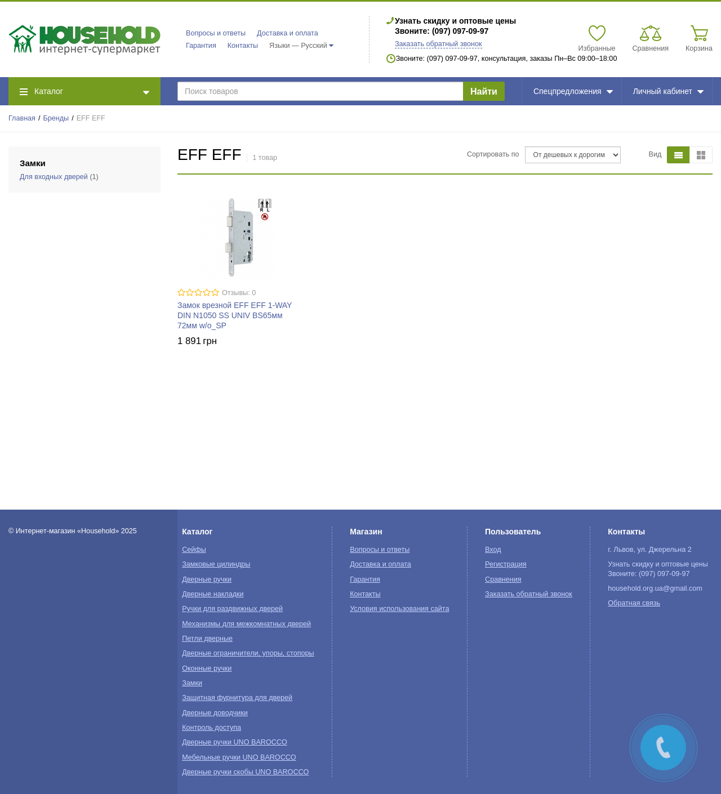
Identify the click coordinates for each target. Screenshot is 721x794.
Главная (21, 118)
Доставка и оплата (287, 33)
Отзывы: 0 (239, 293)
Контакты (243, 46)
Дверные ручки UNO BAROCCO (234, 742)
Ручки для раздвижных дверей (232, 609)
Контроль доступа (211, 727)
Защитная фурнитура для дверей (237, 698)
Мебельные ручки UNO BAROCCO (239, 757)
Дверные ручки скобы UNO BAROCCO (245, 772)
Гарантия (201, 46)
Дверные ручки (207, 579)
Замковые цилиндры (216, 564)
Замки (192, 683)
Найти (483, 91)
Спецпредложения (573, 91)
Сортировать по (493, 154)
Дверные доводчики (215, 713)
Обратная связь (634, 603)
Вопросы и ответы (216, 33)
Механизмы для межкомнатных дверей (246, 624)
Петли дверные (207, 639)
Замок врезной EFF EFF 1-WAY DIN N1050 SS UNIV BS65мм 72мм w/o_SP (234, 315)
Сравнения (503, 579)
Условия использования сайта (399, 609)
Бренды (56, 118)
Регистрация (506, 564)
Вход (493, 550)
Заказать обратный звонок (438, 44)
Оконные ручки (207, 668)
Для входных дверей (54, 177)
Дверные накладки (212, 594)
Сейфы (194, 550)
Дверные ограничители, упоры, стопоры (248, 653)
